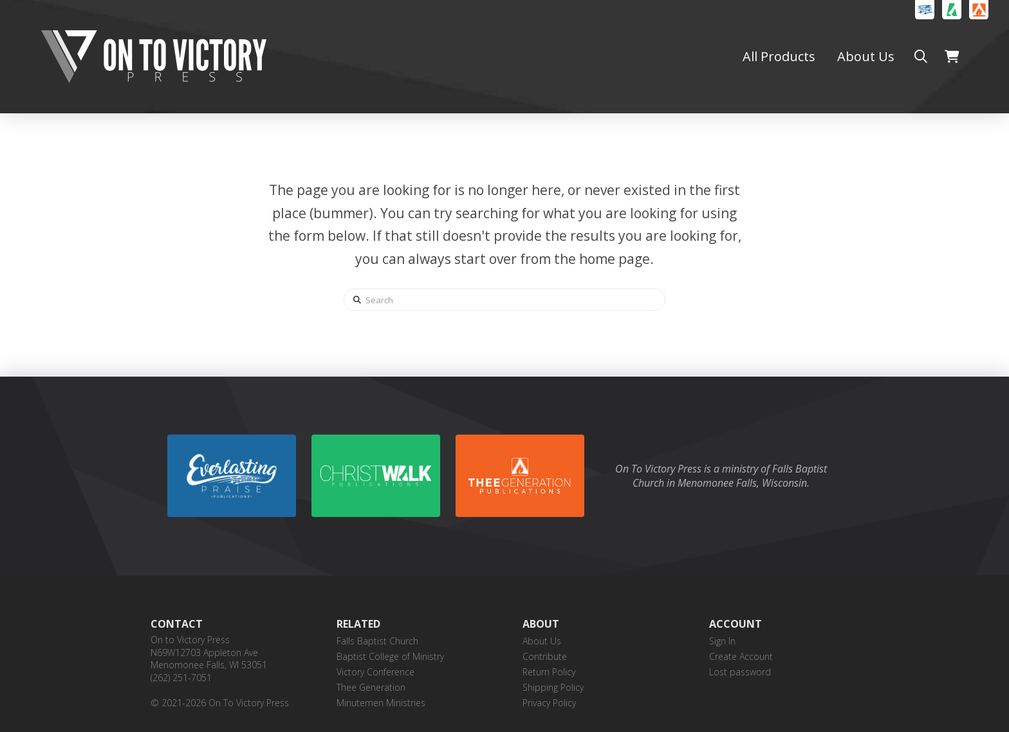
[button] (920, 56)
